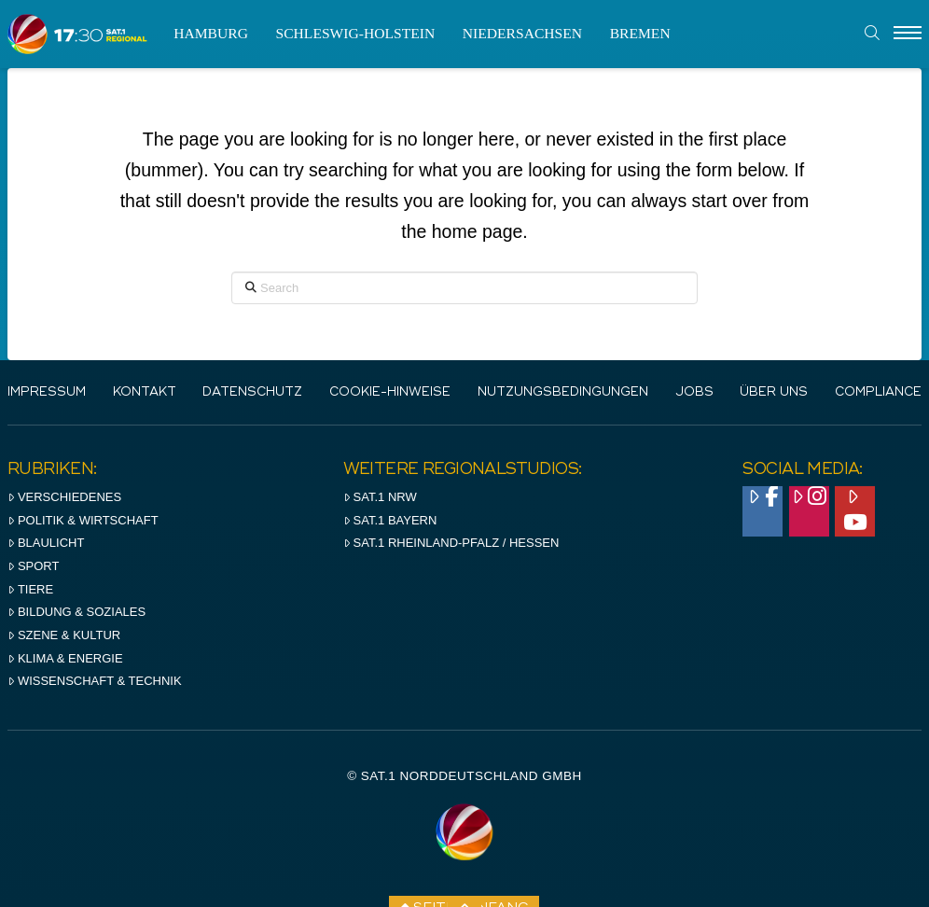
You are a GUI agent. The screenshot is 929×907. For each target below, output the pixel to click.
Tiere (30, 589)
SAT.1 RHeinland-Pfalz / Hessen (451, 543)
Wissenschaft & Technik (94, 681)
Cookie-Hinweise (390, 392)
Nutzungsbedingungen (563, 392)
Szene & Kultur (63, 635)
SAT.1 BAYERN (390, 520)
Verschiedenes (64, 497)
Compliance (878, 392)
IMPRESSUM (46, 392)
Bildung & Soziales (76, 612)
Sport (33, 566)
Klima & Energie (65, 658)
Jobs (694, 392)
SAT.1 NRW (380, 497)
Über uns (774, 392)
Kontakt (144, 392)
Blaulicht (45, 543)
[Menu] (908, 33)
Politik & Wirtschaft (83, 520)
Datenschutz (252, 392)
